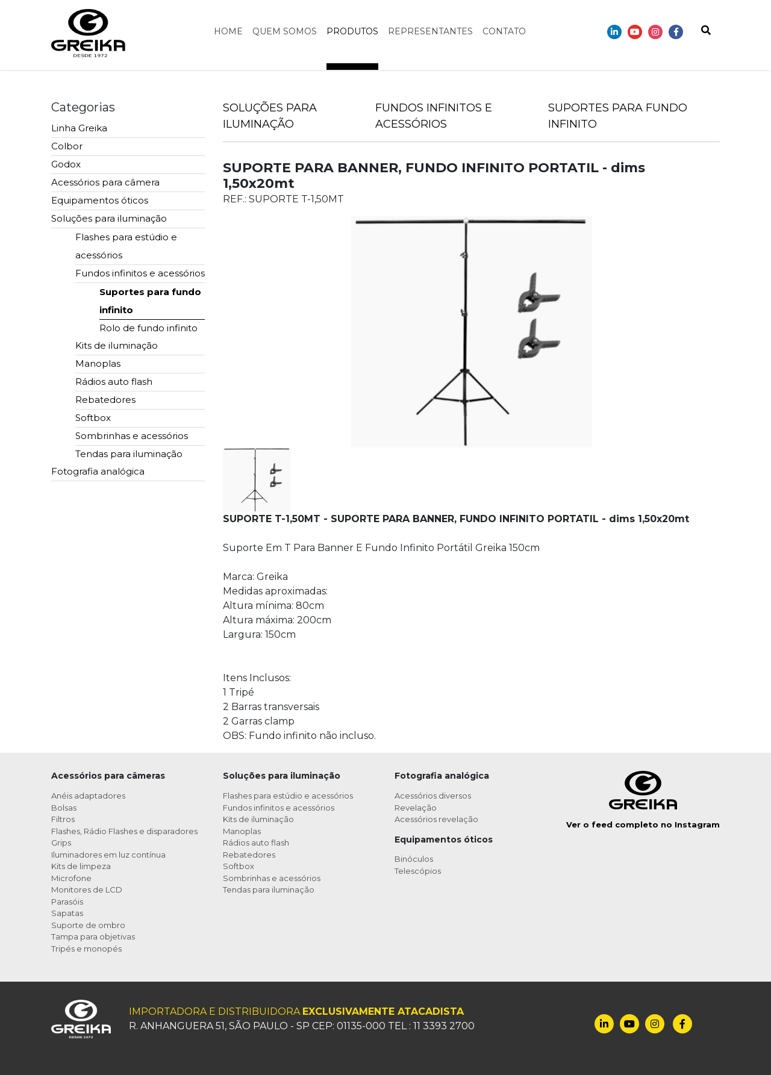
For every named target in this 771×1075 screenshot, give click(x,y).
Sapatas (67, 913)
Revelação (416, 807)
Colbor (67, 146)
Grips (61, 842)
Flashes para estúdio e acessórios (126, 246)
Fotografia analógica (98, 471)
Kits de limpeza (81, 866)
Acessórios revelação (436, 819)
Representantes (430, 31)
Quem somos (284, 31)
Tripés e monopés (86, 948)
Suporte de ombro (88, 925)
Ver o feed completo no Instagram (643, 824)
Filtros (63, 819)
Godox (66, 164)
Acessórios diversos (433, 795)
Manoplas (97, 363)
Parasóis (67, 901)
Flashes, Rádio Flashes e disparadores (124, 831)
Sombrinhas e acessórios (131, 435)
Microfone (71, 878)
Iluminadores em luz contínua (108, 854)
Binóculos (414, 859)
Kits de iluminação (116, 345)
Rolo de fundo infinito (148, 328)
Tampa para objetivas (93, 936)
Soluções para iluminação (109, 218)
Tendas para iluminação (129, 454)
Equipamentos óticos (99, 200)
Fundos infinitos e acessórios (140, 273)
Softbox (93, 417)
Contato (504, 31)
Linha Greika (79, 128)
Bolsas (63, 807)
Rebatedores (105, 399)
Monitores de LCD (86, 889)
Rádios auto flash (113, 381)
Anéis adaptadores (88, 795)
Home (228, 31)
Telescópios (418, 871)
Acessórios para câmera (105, 182)
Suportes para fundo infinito (150, 301)
